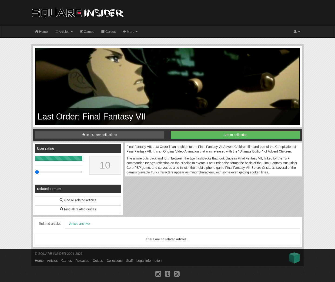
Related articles (50, 224)
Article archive (79, 224)
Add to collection (236, 135)
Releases (82, 260)
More (130, 31)
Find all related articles (78, 200)
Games (87, 31)
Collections (114, 260)
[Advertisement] (219, 12)
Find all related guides (78, 209)
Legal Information (148, 260)
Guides (108, 31)
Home (41, 31)
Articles (64, 31)
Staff (129, 260)
